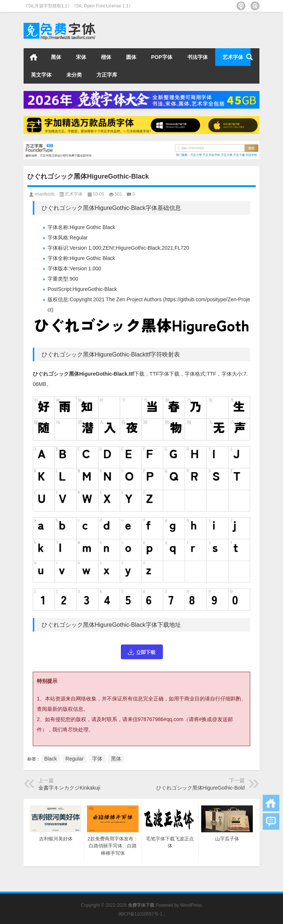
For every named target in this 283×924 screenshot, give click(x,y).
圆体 (131, 57)
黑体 (56, 57)
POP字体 (161, 57)
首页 (33, 57)
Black (50, 759)
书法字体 (197, 57)
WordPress (191, 905)
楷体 (106, 57)
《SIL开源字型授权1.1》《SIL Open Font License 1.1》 (78, 5)
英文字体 (41, 75)
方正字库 (107, 75)
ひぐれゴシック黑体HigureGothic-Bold (200, 788)
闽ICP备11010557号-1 (140, 914)
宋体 (81, 57)
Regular (75, 759)
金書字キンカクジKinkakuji (69, 788)
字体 (97, 759)
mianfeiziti (44, 194)
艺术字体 (233, 57)
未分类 (74, 75)
